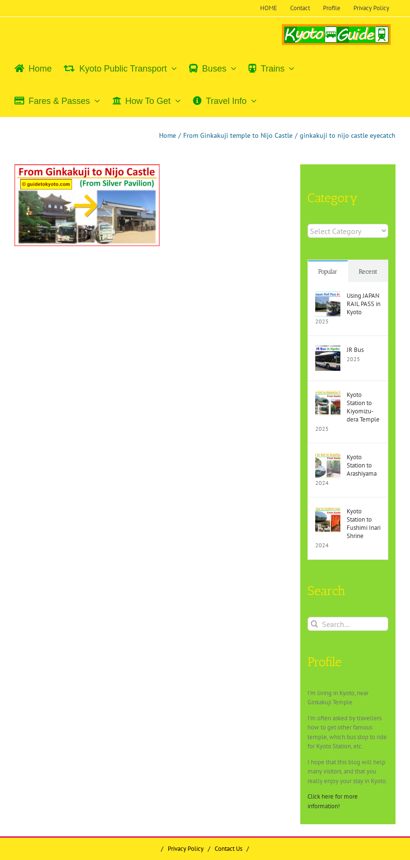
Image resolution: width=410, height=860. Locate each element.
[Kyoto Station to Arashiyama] (327, 457)
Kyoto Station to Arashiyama (362, 465)
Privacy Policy (186, 849)
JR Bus (355, 350)
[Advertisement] (96, 324)
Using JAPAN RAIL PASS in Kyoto (364, 304)
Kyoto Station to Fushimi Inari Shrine (364, 523)
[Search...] (348, 624)
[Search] (315, 624)
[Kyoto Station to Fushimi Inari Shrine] (327, 512)
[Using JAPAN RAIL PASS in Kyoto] (327, 296)
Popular (327, 271)
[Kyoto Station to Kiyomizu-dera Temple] (327, 395)
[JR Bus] (327, 350)
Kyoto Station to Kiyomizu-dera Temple (363, 407)
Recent (368, 271)
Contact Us (228, 849)
